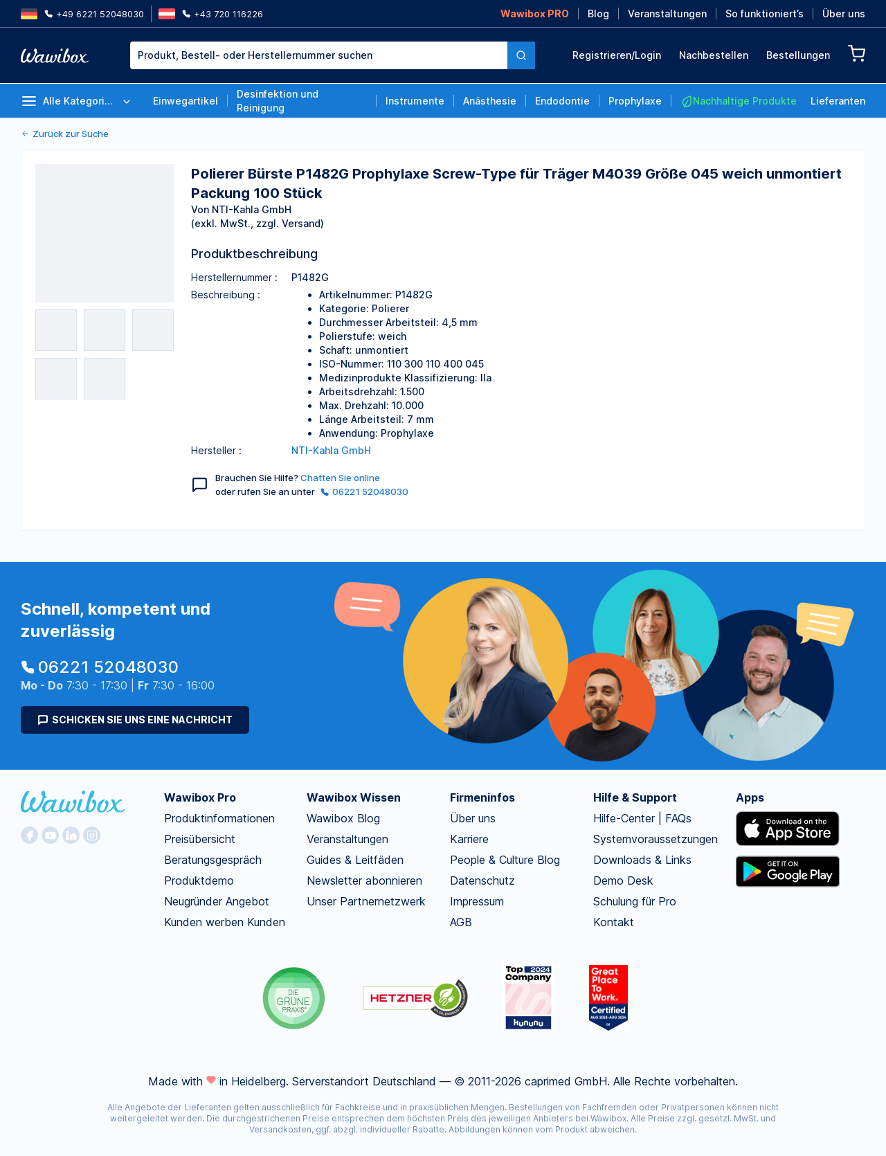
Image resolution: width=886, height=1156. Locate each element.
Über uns (843, 13)
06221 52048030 (364, 491)
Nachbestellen (713, 55)
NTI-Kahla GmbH (331, 450)
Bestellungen (798, 55)
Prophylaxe (635, 101)
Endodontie (562, 101)
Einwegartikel (185, 101)
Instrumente (415, 101)
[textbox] (319, 55)
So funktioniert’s (764, 13)
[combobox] (318, 55)
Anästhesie (489, 101)
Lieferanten (838, 101)
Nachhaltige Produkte (738, 101)
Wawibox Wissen (354, 797)
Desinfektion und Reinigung (277, 101)
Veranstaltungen (667, 13)
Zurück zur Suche (65, 133)
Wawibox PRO (534, 13)
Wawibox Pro (200, 797)
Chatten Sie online (340, 477)
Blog (598, 13)
